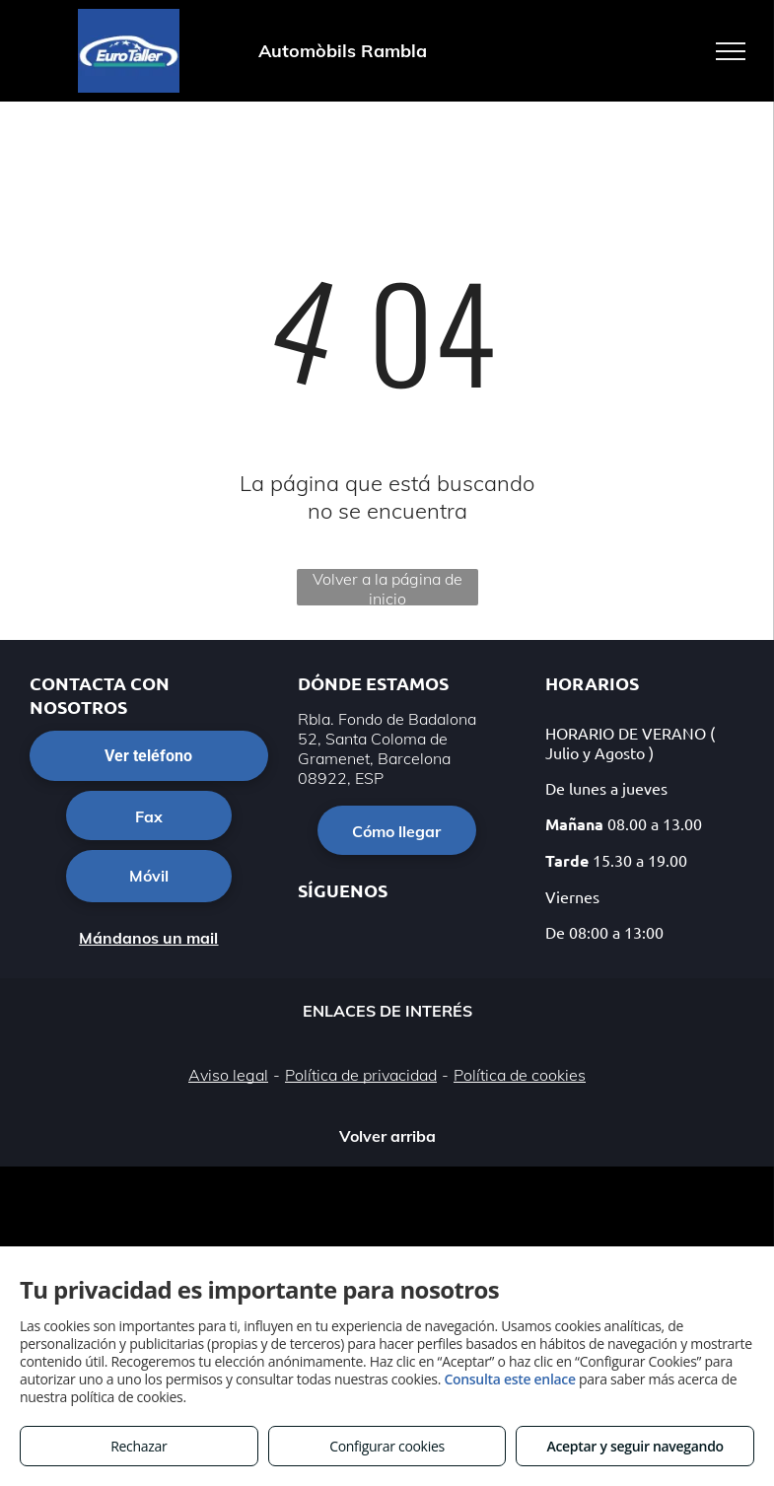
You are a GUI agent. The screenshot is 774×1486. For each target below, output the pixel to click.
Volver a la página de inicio (387, 587)
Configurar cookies (387, 1446)
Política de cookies (520, 1075)
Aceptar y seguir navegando (634, 1446)
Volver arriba (387, 1136)
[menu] (730, 51)
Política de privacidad (361, 1075)
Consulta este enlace (509, 1379)
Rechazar (138, 1446)
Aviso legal (228, 1075)
